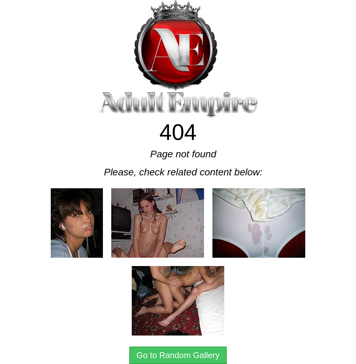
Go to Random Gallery (178, 355)
